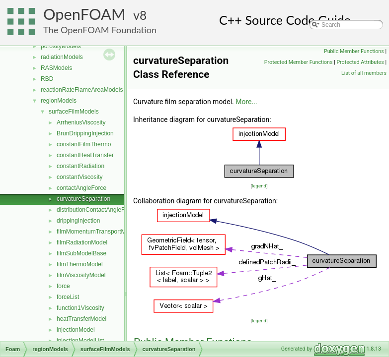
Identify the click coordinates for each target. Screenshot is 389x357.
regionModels (59, 100)
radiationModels (62, 57)
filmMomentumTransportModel (97, 231)
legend (259, 185)
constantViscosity (80, 177)
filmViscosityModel (81, 275)
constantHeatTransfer (85, 155)
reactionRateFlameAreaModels (82, 89)
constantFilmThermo (84, 144)
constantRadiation (80, 166)
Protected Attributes (360, 62)
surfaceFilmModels (74, 111)
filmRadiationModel (82, 242)
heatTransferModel (81, 318)
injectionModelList (80, 340)
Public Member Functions (354, 51)
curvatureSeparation (83, 198)
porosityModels (61, 46)
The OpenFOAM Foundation (99, 29)
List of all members (364, 73)
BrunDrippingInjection (85, 133)
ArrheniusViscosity (81, 122)
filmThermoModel (80, 264)
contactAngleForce (81, 187)
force (63, 286)
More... (246, 102)
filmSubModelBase (81, 253)
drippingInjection (78, 220)
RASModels (56, 67)
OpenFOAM (84, 14)
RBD (47, 78)
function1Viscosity (80, 307)
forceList (68, 297)
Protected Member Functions (298, 62)
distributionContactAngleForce (97, 209)
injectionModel (76, 329)
